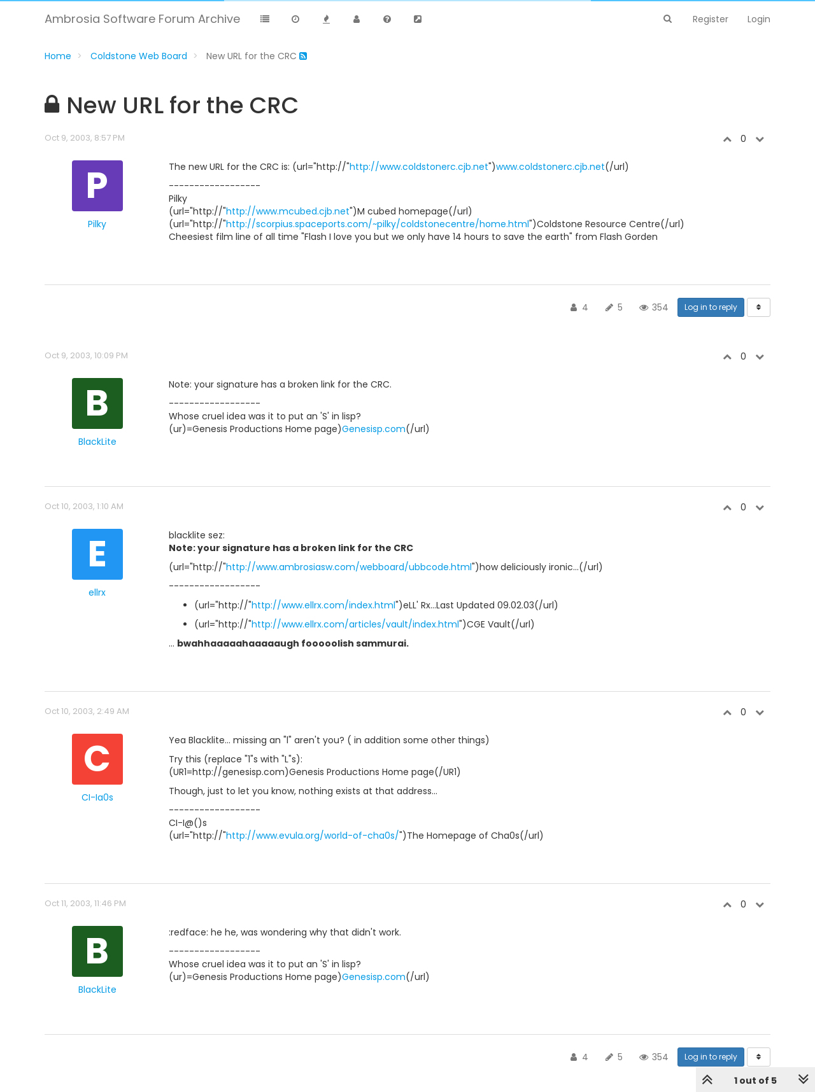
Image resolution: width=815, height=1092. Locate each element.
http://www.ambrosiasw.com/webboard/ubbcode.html (349, 567)
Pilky (97, 224)
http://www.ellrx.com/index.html (323, 605)
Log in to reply (710, 307)
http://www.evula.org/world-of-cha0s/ (312, 835)
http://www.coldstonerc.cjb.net (419, 166)
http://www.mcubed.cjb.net (288, 211)
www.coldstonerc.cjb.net (550, 166)
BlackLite (97, 441)
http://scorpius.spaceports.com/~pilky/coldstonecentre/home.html (377, 224)
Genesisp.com (374, 429)
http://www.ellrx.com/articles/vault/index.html (355, 624)
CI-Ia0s (97, 797)
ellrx (97, 592)
